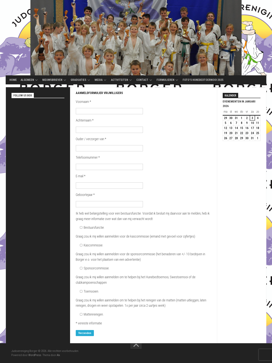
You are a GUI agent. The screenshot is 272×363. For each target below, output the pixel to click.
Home (13, 80)
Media (99, 80)
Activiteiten (119, 80)
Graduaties (78, 80)
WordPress (34, 355)
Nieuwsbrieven (52, 80)
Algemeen (27, 80)
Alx (58, 355)
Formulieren (165, 80)
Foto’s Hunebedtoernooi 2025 (203, 80)
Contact (142, 80)
